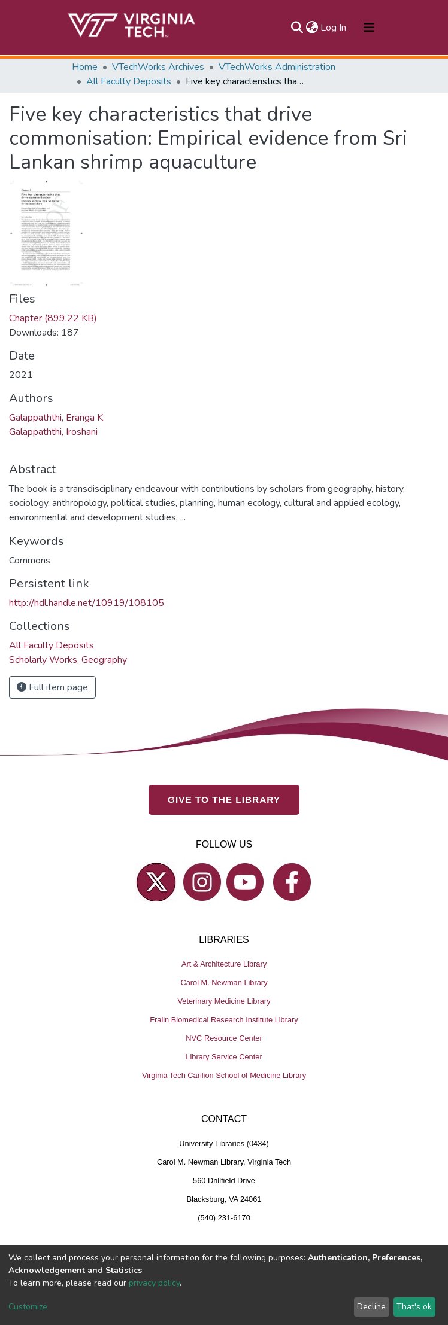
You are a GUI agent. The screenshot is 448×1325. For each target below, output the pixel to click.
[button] (311, 27)
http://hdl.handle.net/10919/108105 (86, 603)
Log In (333, 27)
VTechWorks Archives (158, 67)
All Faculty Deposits (128, 81)
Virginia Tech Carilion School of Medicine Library (224, 1075)
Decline (371, 1306)
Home (85, 67)
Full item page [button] (52, 687)
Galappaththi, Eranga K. (57, 417)
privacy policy (154, 1283)
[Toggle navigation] (369, 27)
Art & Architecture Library (224, 964)
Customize (27, 1306)
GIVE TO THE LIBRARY (224, 799)
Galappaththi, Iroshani (53, 431)
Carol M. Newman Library (223, 982)
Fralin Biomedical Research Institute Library (224, 1019)
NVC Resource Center (224, 1038)
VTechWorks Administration (277, 67)
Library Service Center (224, 1056)
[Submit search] (296, 27)
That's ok (414, 1306)
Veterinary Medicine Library (223, 1001)
